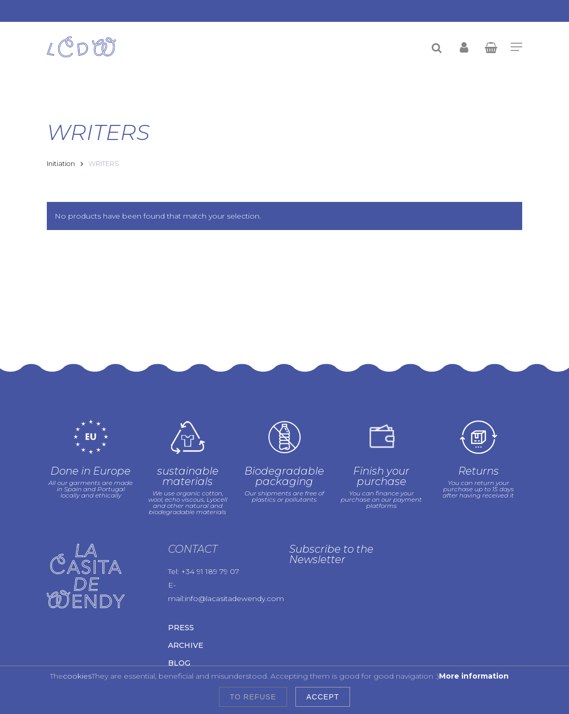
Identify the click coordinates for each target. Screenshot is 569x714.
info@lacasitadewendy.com (234, 598)
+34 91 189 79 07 (210, 571)
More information (474, 676)
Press (181, 627)
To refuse (253, 697)
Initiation (61, 164)
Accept (322, 697)
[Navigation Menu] (516, 47)
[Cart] (490, 47)
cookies (77, 676)
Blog (179, 663)
